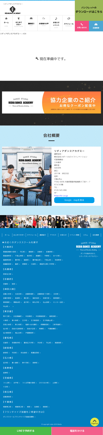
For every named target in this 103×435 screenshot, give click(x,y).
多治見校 (24, 353)
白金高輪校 (17, 316)
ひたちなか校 (44, 383)
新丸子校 (35, 302)
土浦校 (54, 383)
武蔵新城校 (29, 294)
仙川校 (5, 329)
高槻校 (38, 256)
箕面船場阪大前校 (9, 252)
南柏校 (45, 407)
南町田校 (52, 316)
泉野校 (34, 363)
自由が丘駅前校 (17, 329)
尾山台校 (18, 333)
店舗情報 (96, 26)
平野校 (46, 256)
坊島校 (39, 252)
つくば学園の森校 (28, 383)
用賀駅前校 (45, 324)
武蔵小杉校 (7, 294)
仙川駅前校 (7, 333)
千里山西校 (19, 256)
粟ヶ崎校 (15, 363)
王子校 (24, 320)
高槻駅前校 (7, 264)
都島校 (31, 252)
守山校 (48, 343)
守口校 (22, 252)
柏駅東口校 (7, 407)
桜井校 (29, 256)
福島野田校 (7, 260)
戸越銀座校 (29, 333)
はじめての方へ (19, 235)
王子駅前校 (35, 320)
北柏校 (36, 407)
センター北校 (58, 302)
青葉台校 (16, 302)
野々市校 (25, 363)
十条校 (5, 320)
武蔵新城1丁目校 (43, 294)
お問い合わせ (82, 26)
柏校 (28, 407)
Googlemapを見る (74, 200)
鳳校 (16, 264)
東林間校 (6, 302)
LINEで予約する (25, 430)
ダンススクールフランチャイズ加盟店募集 (18, 417)
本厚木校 (46, 298)
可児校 (14, 353)
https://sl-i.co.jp (61, 195)
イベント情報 (74, 235)
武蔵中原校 (7, 298)
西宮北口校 (7, 274)
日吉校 (56, 294)
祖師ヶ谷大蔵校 (31, 324)
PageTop (94, 423)
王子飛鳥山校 (47, 320)
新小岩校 (18, 324)
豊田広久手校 (28, 343)
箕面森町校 (7, 256)
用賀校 (41, 329)
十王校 (5, 387)
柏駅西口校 (19, 407)
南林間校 (56, 298)
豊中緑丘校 (36, 260)
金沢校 (5, 363)
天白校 (39, 343)
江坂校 (33, 264)
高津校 (17, 298)
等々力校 (6, 316)
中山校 (5, 306)
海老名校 (35, 298)
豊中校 (17, 260)
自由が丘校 (31, 329)
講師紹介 (43, 235)
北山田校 (46, 302)
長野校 (5, 373)
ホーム (7, 235)
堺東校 (24, 264)
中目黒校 (28, 316)
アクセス (53, 235)
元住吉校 (18, 294)
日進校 (5, 343)
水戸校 (15, 383)
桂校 (13, 284)
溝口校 (26, 298)
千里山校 (47, 260)
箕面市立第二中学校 (47, 264)
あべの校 (56, 256)
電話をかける (77, 430)
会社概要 (96, 235)
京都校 (5, 284)
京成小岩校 (7, 324)
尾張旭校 (58, 343)
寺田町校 (58, 260)
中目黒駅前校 (40, 316)
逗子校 (26, 302)
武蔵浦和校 (7, 397)
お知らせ (63, 235)
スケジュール (32, 235)
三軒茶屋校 (56, 324)
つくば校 (6, 383)
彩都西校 (49, 252)
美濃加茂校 (35, 353)
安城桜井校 (16, 343)
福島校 (26, 260)
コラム (85, 235)
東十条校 (15, 320)
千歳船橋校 (52, 329)
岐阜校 (5, 353)
